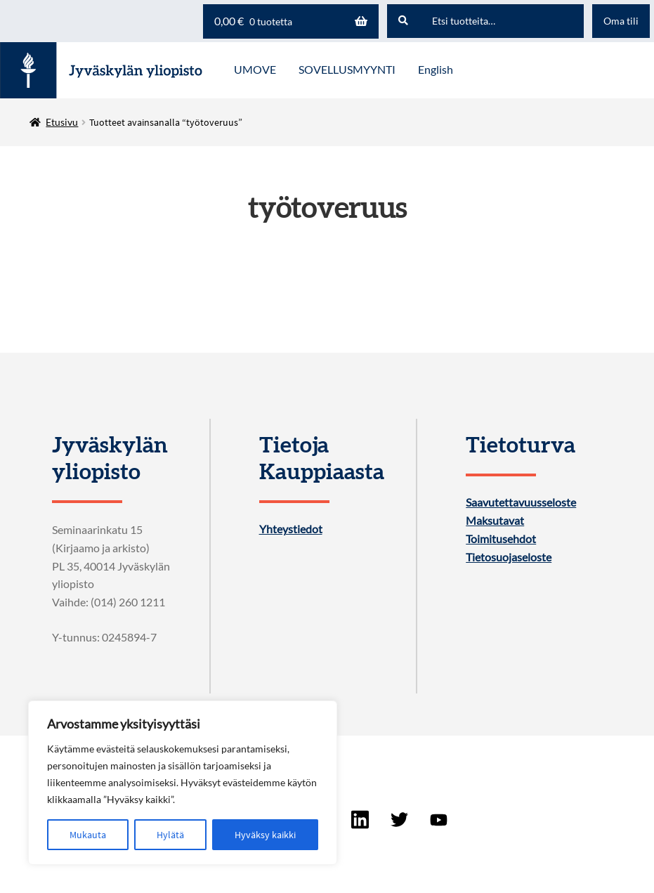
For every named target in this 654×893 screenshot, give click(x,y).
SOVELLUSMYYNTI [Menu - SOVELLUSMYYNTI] (347, 69)
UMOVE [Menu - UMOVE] (255, 69)
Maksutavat (495, 520)
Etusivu (62, 122)
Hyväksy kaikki (265, 834)
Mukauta (88, 834)
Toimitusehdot (501, 539)
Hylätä (170, 834)
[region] (182, 782)
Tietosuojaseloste (508, 557)
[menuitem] (435, 70)
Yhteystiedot (290, 529)
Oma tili (621, 21)
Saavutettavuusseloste (521, 502)
